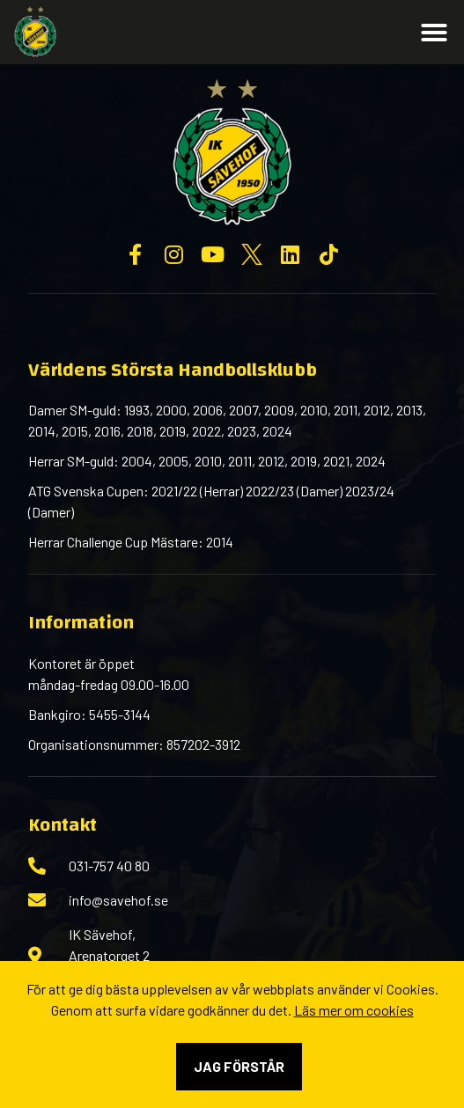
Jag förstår (239, 1066)
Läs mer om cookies (354, 1010)
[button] (434, 32)
